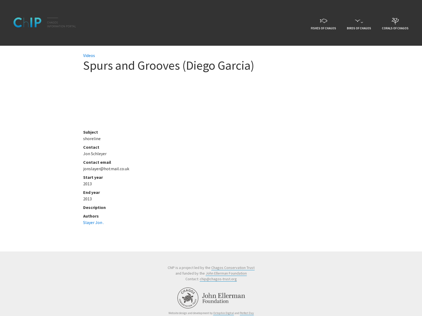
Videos (89, 55)
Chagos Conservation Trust (233, 267)
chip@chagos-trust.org (218, 278)
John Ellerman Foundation (226, 273)
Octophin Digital (223, 313)
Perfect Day (247, 313)
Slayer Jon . (93, 222)
